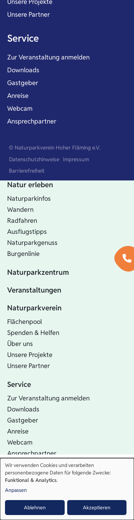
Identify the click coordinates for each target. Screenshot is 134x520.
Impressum (76, 159)
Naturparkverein (34, 307)
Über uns (20, 344)
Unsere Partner (28, 14)
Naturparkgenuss (32, 242)
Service (23, 38)
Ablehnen (35, 507)
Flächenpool (24, 321)
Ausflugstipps (27, 231)
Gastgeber (22, 83)
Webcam (20, 108)
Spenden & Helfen (33, 333)
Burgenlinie (23, 254)
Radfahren (22, 220)
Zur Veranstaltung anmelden (48, 57)
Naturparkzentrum (38, 272)
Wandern (20, 209)
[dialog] (67, 489)
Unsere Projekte (30, 355)
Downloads (23, 70)
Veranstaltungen (34, 290)
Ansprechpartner (31, 121)
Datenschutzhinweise (34, 159)
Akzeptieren (96, 507)
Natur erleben (30, 184)
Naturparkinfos (29, 198)
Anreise (18, 95)
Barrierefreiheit (27, 170)
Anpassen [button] (16, 490)
